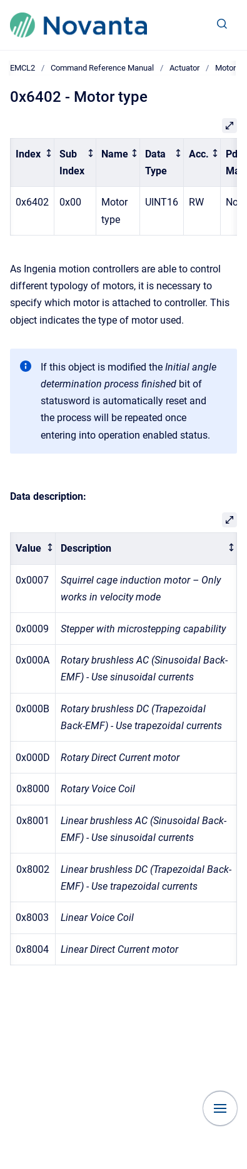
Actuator (184, 67)
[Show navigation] (220, 1108)
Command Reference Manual (102, 67)
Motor (225, 67)
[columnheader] (32, 162)
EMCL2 (22, 67)
